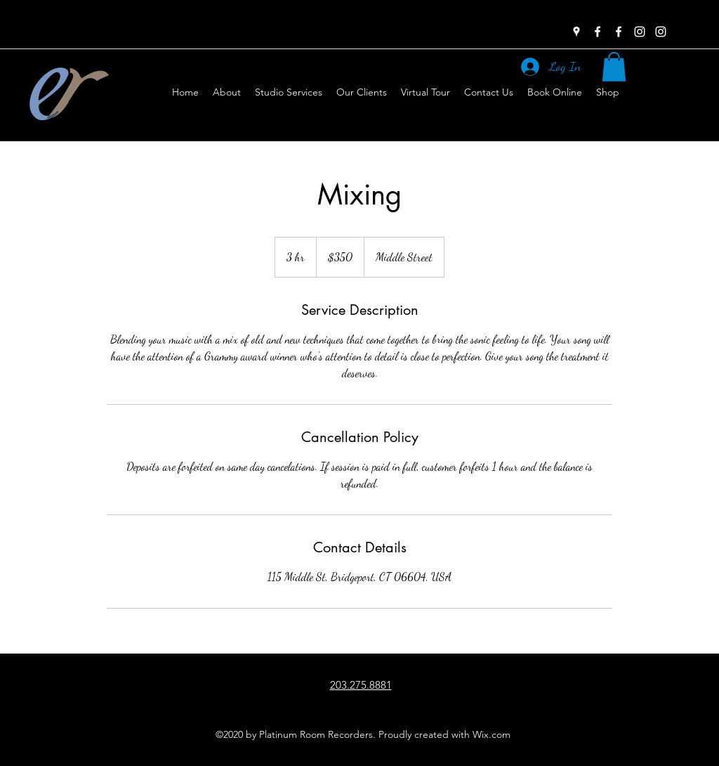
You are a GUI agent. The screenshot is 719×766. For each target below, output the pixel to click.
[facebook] (598, 32)
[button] (614, 67)
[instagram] (640, 32)
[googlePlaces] (576, 32)
